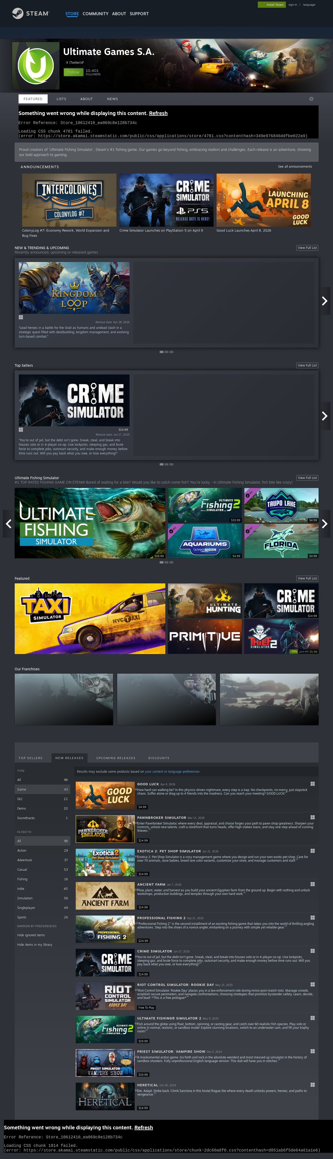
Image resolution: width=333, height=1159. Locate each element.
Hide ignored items (31, 938)
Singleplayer (42, 911)
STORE (72, 13)
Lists (61, 99)
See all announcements (295, 170)
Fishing (42, 882)
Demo (42, 811)
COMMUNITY (95, 13)
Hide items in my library (34, 948)
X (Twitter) (75, 62)
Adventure (42, 863)
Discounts (159, 761)
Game (42, 792)
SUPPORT (139, 13)
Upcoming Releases (116, 761)
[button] (73, 72)
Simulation (42, 901)
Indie (42, 891)
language (309, 4)
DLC (42, 802)
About (119, 13)
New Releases (69, 761)
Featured (33, 99)
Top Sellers (31, 761)
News (112, 99)
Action (42, 853)
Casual (42, 872)
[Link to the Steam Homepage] (34, 17)
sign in (292, 4)
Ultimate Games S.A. (109, 51)
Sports (42, 920)
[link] (304, 654)
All (42, 783)
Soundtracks (42, 821)
